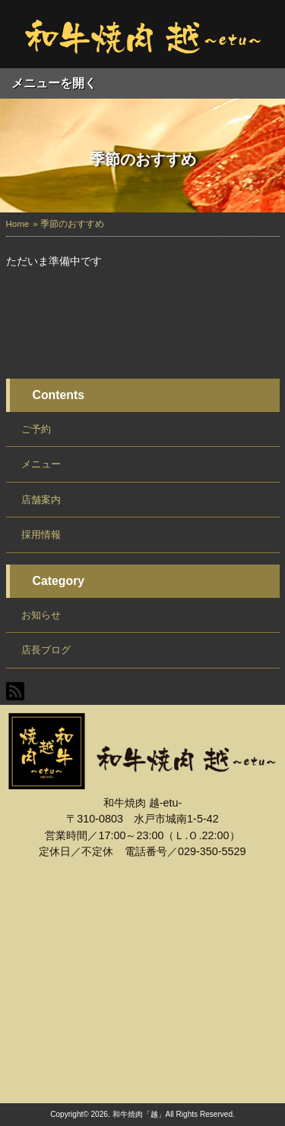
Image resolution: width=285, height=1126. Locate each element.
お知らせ (41, 615)
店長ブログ (46, 650)
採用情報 (41, 534)
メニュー (41, 464)
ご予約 (36, 429)
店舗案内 (41, 499)
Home (18, 223)
